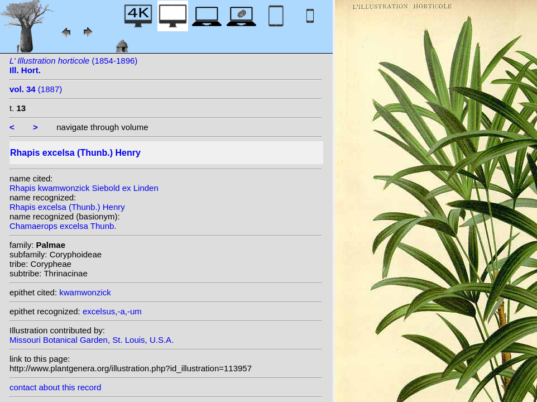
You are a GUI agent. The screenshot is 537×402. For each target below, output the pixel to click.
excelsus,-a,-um (112, 311)
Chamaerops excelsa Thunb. (63, 226)
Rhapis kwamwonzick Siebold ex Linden (84, 188)
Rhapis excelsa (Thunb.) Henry (67, 207)
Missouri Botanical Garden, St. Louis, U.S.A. (91, 339)
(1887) (35, 89)
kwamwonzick (85, 292)
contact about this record (55, 387)
